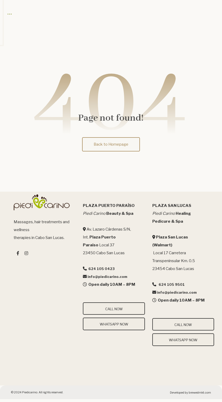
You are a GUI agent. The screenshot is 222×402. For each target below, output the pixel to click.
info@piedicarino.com (107, 280)
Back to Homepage (111, 147)
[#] (18, 257)
